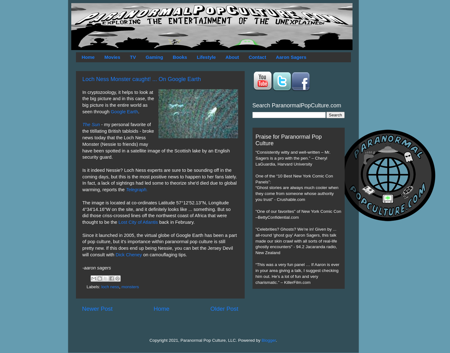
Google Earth (124, 111)
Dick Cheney (129, 254)
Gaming (154, 57)
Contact (257, 57)
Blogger (269, 340)
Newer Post (97, 308)
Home (88, 57)
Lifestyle (206, 57)
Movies (112, 57)
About (232, 57)
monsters (130, 286)
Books (180, 57)
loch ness (110, 286)
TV (133, 57)
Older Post (224, 308)
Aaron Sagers (291, 57)
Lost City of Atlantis (138, 222)
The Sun (91, 124)
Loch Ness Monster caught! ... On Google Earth (141, 79)
